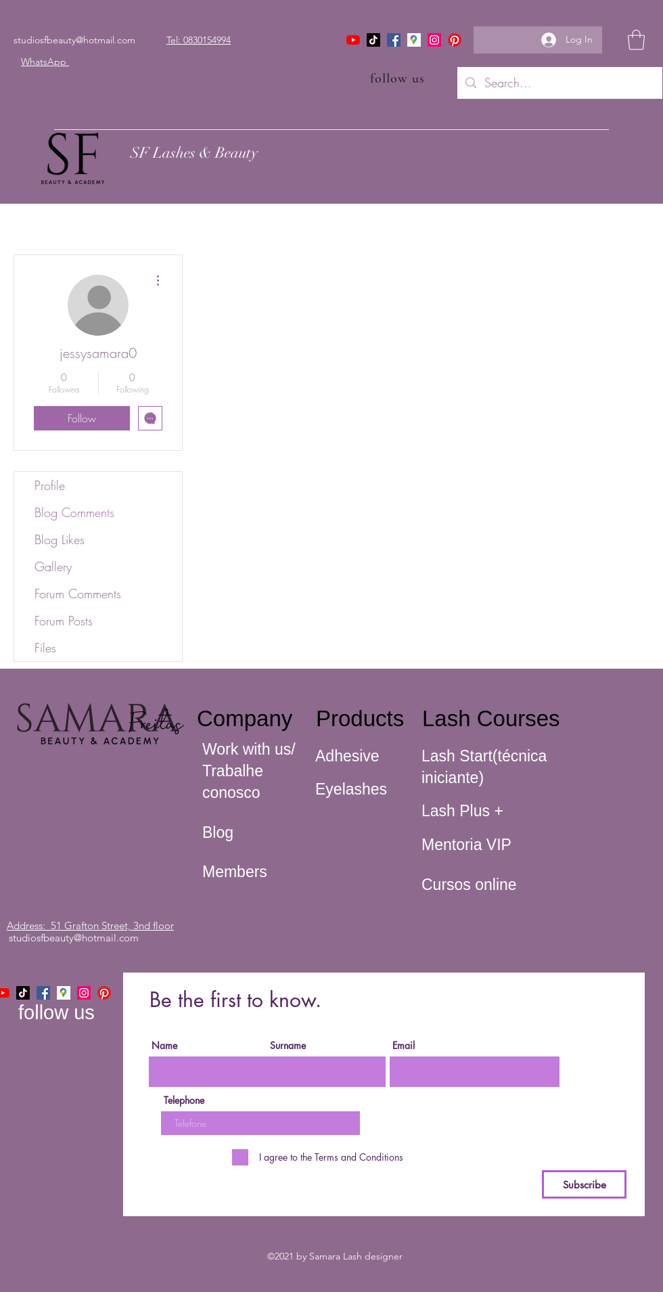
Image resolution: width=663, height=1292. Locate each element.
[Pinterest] (454, 40)
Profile (50, 485)
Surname (288, 1045)
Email (403, 1045)
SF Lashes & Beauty (194, 152)
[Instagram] (434, 40)
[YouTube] (353, 40)
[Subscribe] (584, 1184)
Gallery (53, 566)
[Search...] (559, 83)
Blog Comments (74, 512)
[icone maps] (414, 40)
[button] (636, 40)
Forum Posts (64, 620)
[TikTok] (373, 40)
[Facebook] (394, 40)
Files (45, 648)
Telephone (184, 1100)
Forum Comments (78, 593)
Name (164, 1045)
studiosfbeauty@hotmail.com (74, 40)
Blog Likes (60, 539)
